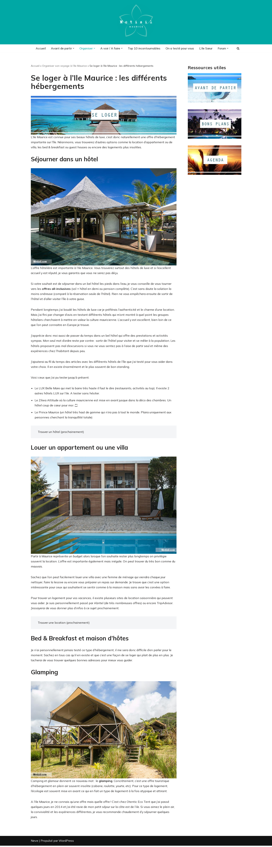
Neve (34, 842)
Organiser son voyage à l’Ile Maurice (64, 65)
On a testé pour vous (179, 48)
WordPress (66, 842)
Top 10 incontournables (143, 48)
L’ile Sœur (205, 48)
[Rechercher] (238, 48)
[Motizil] (136, 22)
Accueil (39, 48)
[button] (72, 48)
